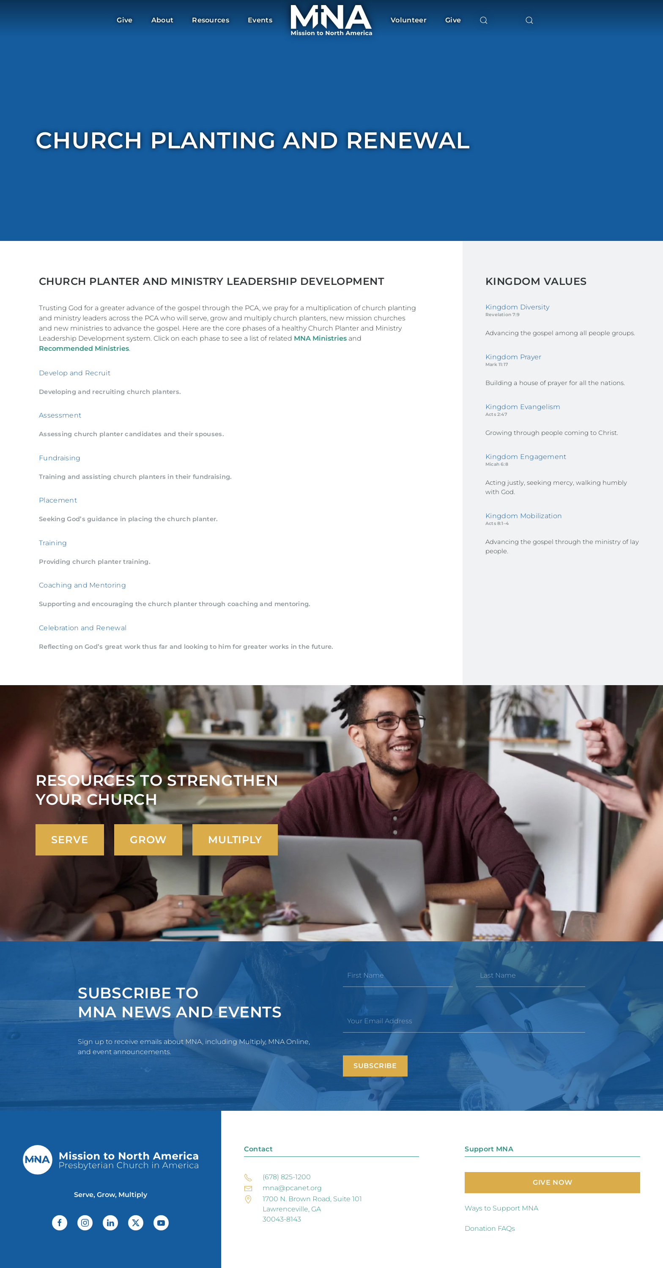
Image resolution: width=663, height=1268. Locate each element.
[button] (483, 20)
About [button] (162, 20)
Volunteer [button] (409, 20)
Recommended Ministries (84, 348)
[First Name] (398, 975)
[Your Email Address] (464, 1021)
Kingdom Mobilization (523, 516)
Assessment (60, 415)
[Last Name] (531, 975)
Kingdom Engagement (526, 457)
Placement (58, 500)
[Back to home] (331, 20)
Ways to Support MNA (501, 1208)
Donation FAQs (490, 1228)
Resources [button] (210, 20)
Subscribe (375, 1066)
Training (53, 543)
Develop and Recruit (74, 373)
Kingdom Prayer (513, 357)
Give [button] (124, 20)
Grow (148, 839)
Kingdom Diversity (517, 307)
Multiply (235, 839)
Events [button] (260, 20)
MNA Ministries (320, 338)
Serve (69, 839)
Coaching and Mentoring (82, 585)
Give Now (552, 1182)
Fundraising (60, 458)
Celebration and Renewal (82, 628)
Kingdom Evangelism (523, 407)
